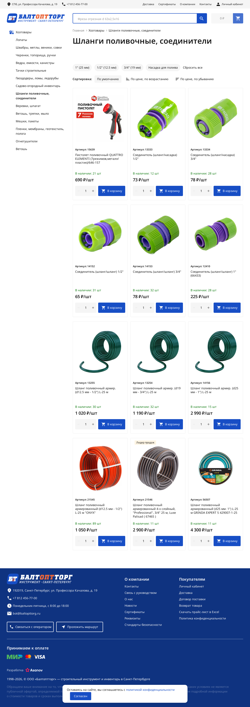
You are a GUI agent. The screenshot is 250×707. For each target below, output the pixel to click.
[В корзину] (111, 192)
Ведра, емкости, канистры (35, 64)
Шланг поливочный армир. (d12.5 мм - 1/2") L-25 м (95, 391)
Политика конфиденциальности (202, 618)
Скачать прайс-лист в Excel (199, 612)
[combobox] (140, 19)
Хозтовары (20, 33)
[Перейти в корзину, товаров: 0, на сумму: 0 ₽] (227, 19)
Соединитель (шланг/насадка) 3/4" (213, 158)
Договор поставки (192, 599)
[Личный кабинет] (229, 4)
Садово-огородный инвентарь (38, 87)
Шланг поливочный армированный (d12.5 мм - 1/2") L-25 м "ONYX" (98, 509)
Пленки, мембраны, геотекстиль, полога (40, 132)
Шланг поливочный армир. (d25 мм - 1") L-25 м (214, 391)
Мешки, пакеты (27, 122)
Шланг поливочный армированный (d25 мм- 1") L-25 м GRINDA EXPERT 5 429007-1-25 (214, 509)
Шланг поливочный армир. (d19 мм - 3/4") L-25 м (157, 391)
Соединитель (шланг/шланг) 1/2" (99, 272)
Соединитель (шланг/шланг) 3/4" (157, 272)
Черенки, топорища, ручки (36, 56)
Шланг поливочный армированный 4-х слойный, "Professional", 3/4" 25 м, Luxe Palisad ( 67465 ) (154, 511)
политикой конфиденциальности (150, 690)
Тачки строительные (31, 71)
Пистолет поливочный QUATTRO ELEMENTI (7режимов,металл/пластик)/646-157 (99, 159)
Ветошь (21, 150)
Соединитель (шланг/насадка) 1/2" (155, 158)
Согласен (80, 696)
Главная (78, 31)
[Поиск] (202, 18)
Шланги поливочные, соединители (32, 96)
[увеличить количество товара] (93, 192)
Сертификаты (167, 4)
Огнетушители (26, 142)
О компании (187, 4)
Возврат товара (190, 605)
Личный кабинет (191, 586)
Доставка (148, 4)
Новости (131, 605)
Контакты (205, 4)
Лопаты (21, 41)
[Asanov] (34, 670)
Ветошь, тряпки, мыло (32, 114)
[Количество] (86, 191)
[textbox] (137, 19)
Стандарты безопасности (143, 625)
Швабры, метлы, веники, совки (39, 48)
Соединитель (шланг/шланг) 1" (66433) (213, 274)
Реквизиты (132, 618)
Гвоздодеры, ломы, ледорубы (37, 79)
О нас (129, 599)
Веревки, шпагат (28, 107)
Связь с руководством (141, 593)
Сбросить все (193, 68)
